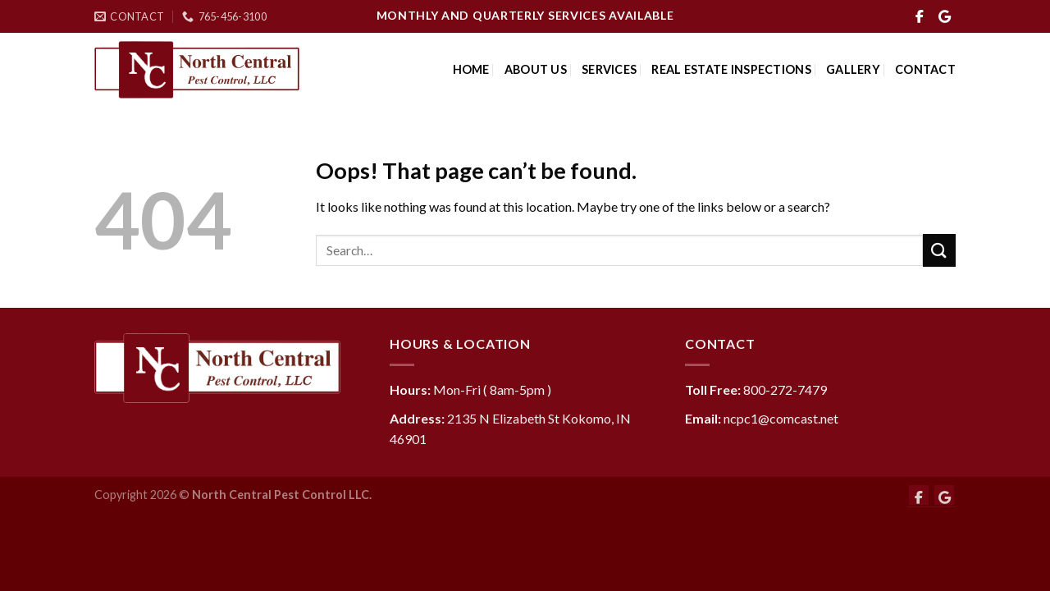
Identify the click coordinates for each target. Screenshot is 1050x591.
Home (471, 69)
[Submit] (939, 250)
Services (609, 69)
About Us (535, 69)
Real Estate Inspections (731, 69)
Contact (925, 69)
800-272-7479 (785, 389)
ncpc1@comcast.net (781, 418)
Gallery (853, 69)
